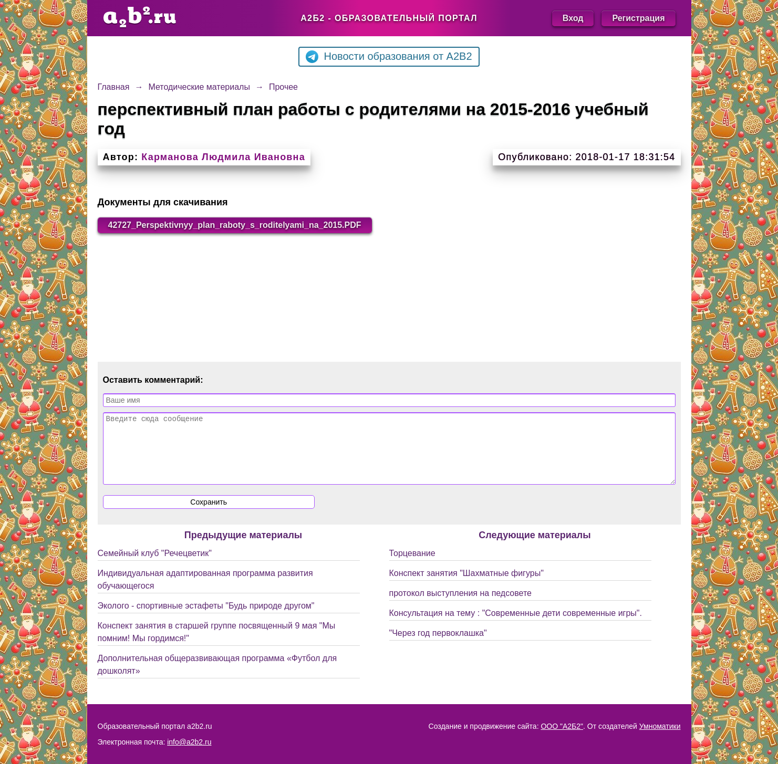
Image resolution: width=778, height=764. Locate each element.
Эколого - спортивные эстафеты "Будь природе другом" (206, 618)
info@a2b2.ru (189, 742)
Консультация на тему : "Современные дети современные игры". (515, 625)
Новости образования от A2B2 (389, 56)
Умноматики (660, 726)
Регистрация (638, 18)
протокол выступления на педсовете (460, 605)
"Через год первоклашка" (438, 645)
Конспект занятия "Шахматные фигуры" (466, 585)
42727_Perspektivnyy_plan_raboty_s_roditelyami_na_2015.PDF (234, 225)
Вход (573, 18)
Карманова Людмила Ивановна (223, 157)
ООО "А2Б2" (562, 726)
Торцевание (412, 565)
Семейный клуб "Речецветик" (155, 565)
